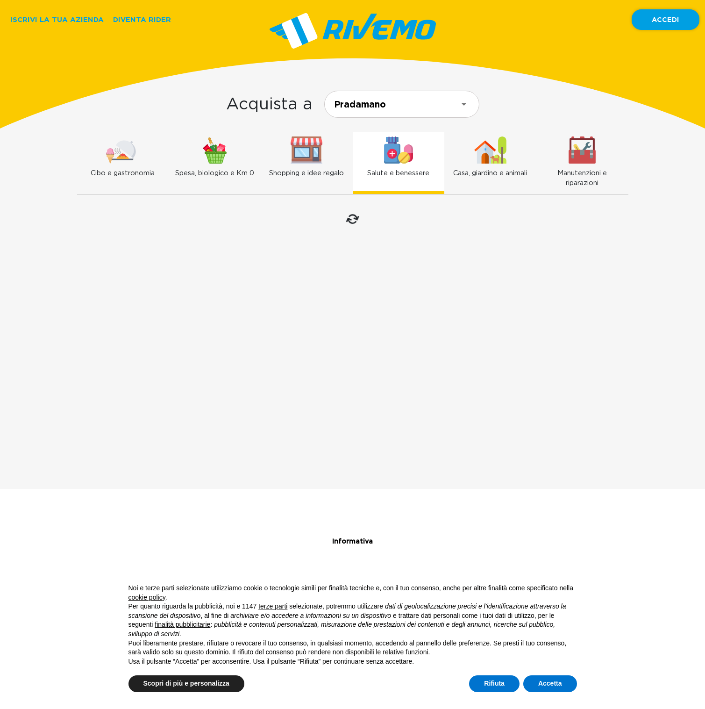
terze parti (272, 606)
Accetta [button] (550, 683)
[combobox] (402, 104)
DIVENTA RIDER (142, 19)
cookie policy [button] (146, 597)
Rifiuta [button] (494, 683)
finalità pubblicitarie (182, 624)
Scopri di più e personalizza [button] (186, 683)
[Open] (463, 104)
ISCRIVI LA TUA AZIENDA (57, 19)
